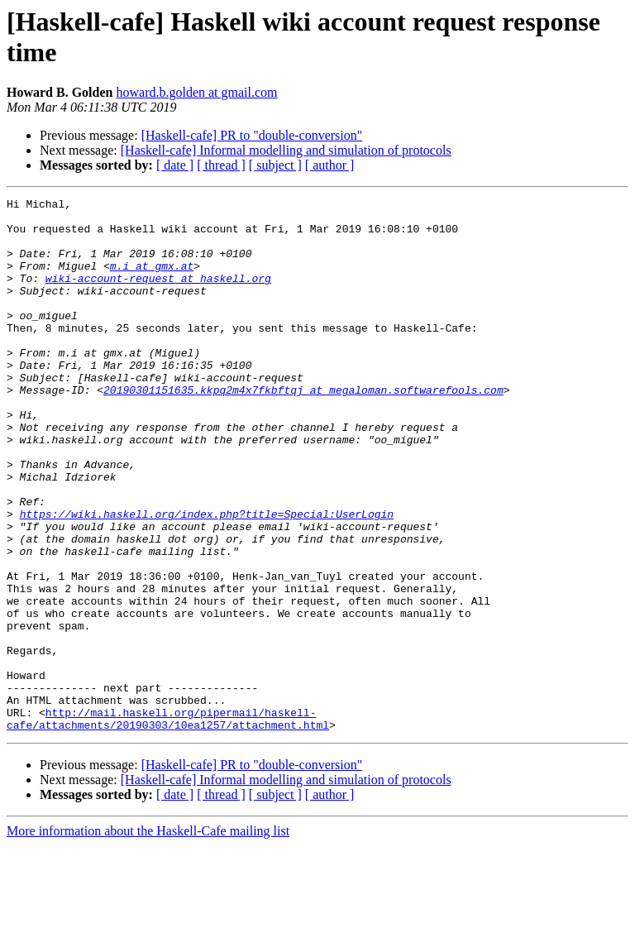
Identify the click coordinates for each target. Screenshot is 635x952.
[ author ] (330, 165)
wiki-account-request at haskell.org (158, 295)
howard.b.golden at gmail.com (196, 92)
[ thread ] (221, 165)
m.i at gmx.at (151, 280)
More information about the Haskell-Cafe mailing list (148, 937)
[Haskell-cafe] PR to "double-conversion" (252, 135)
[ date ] (174, 165)
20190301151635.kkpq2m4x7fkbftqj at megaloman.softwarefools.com (303, 429)
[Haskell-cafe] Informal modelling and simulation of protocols (286, 150)
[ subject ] (275, 165)
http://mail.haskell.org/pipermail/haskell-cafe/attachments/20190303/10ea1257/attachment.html (168, 824)
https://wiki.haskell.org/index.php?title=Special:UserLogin (207, 578)
